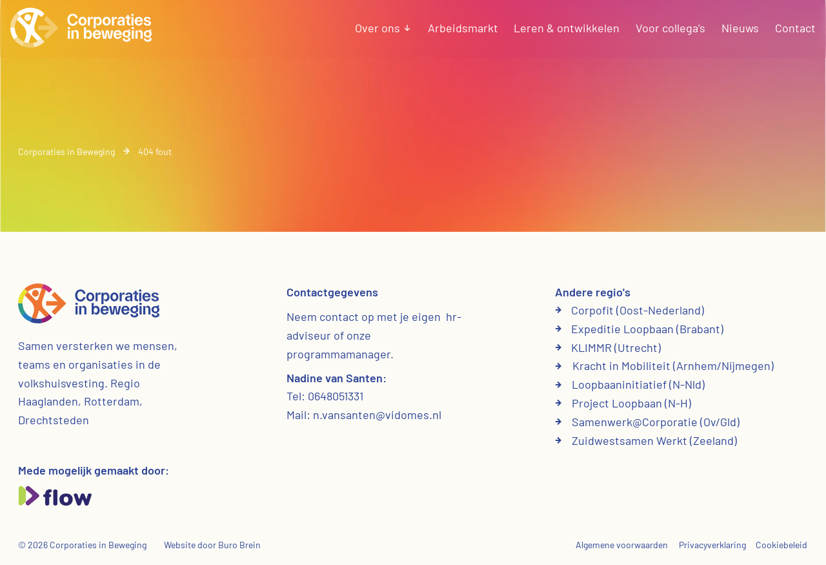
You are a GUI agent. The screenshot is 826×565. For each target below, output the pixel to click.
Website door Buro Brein (212, 544)
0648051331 (335, 396)
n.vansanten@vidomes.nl (377, 414)
